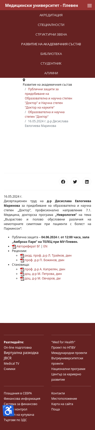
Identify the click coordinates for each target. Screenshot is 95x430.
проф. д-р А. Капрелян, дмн (42, 269)
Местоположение (64, 398)
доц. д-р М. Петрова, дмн (41, 274)
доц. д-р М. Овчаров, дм (40, 278)
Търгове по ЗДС (15, 420)
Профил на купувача (19, 414)
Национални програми (68, 369)
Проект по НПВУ (63, 347)
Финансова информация (22, 398)
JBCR (7, 357)
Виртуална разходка (21, 352)
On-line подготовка (18, 347)
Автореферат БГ (26, 246)
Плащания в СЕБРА (18, 393)
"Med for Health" (63, 342)
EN (45, 246)
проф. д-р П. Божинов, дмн (42, 260)
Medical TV (11, 363)
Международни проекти (69, 353)
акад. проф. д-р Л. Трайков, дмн (46, 255)
